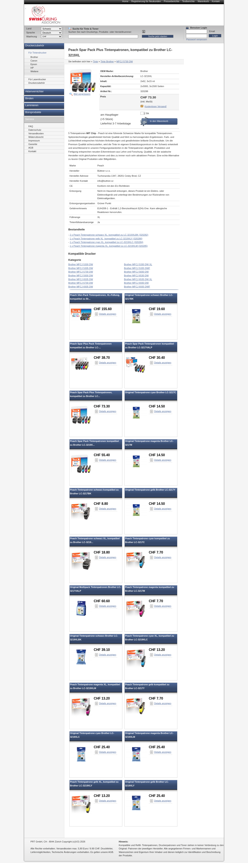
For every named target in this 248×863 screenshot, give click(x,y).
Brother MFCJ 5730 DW (80, 271)
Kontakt (216, 1)
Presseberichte (171, 1)
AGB (30, 147)
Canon (33, 60)
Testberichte (188, 1)
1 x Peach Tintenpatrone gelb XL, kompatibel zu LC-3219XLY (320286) (106, 238)
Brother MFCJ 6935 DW (80, 286)
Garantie (32, 144)
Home (125, 1)
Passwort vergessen (196, 39)
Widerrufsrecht (36, 137)
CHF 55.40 (102, 455)
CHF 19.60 (157, 309)
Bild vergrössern (82, 94)
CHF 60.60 (102, 601)
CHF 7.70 (156, 552)
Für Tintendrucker (37, 52)
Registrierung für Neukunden (146, 1)
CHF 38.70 (102, 357)
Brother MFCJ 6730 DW (80, 283)
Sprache (30, 32)
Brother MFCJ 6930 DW (136, 283)
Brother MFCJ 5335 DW (80, 268)
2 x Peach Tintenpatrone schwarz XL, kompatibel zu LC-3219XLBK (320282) (109, 235)
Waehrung (31, 36)
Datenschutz (34, 130)
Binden (29, 98)
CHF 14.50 (157, 406)
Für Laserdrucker (37, 79)
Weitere (34, 71)
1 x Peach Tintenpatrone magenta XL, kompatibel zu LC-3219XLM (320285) (109, 246)
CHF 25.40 (102, 747)
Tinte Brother (107, 61)
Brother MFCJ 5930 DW (80, 275)
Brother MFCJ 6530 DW (136, 275)
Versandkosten (36, 133)
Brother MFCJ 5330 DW (80, 264)
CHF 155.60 (103, 309)
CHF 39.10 (102, 649)
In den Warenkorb (159, 121)
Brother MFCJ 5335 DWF (137, 268)
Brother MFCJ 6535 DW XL (138, 279)
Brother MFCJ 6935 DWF (137, 286)
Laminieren (31, 105)
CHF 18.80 (102, 552)
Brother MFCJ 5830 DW (136, 271)
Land (28, 28)
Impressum (34, 140)
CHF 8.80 (101, 503)
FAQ (30, 126)
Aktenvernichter (34, 91)
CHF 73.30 (102, 406)
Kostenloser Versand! (156, 106)
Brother (34, 57)
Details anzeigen (107, 314)
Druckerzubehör (34, 45)
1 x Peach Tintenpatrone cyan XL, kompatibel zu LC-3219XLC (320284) (106, 242)
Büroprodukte (33, 112)
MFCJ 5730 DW (124, 61)
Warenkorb (203, 1)
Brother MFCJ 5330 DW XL (138, 264)
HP (32, 68)
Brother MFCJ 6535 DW (80, 279)
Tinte (95, 61)
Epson (33, 64)
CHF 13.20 (157, 649)
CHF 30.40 (157, 357)
